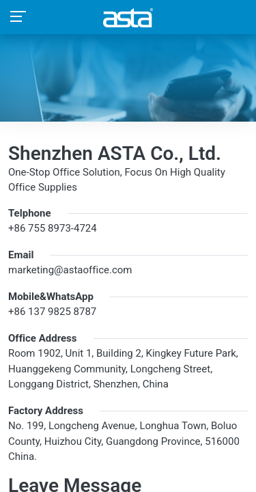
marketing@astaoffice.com (70, 270)
